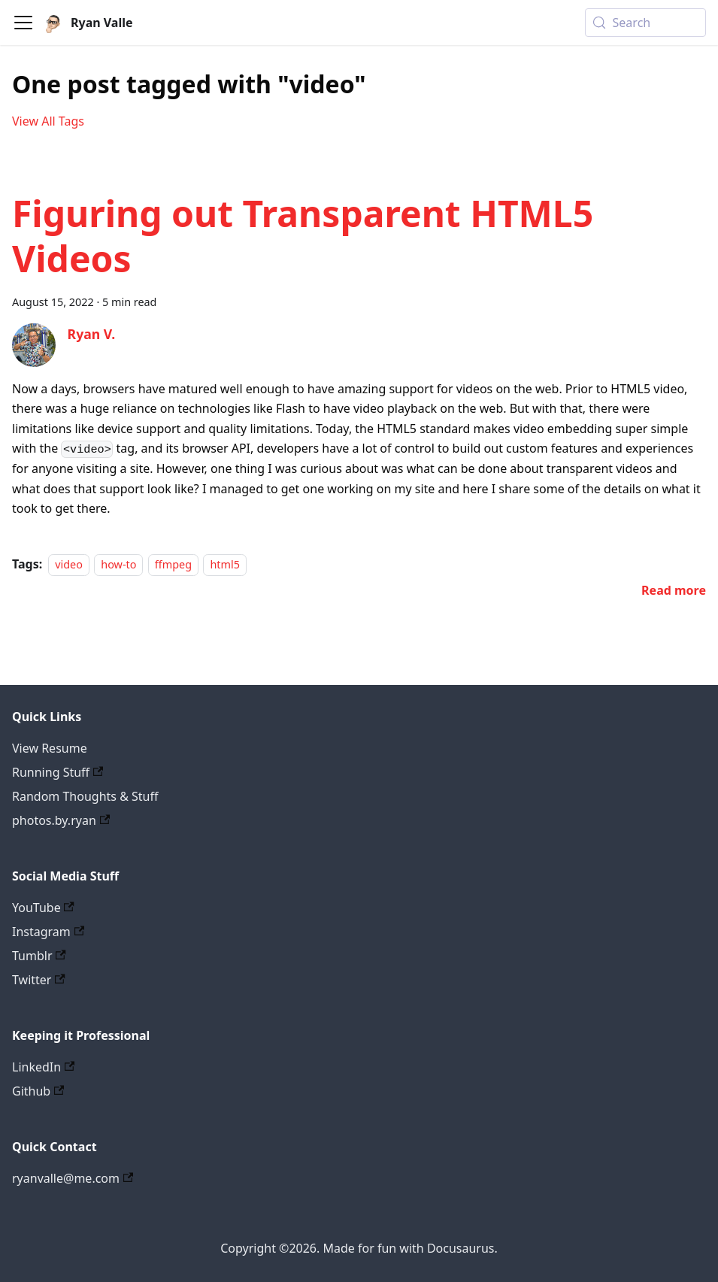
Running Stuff (57, 772)
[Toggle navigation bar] (23, 22)
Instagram (48, 931)
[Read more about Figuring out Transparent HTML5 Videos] (673, 590)
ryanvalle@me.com (72, 1178)
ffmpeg (173, 564)
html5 (225, 564)
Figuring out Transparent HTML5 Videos (302, 236)
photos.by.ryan (61, 820)
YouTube (43, 907)
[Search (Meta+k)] (645, 22)
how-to (118, 564)
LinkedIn (43, 1067)
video (69, 564)
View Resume (49, 748)
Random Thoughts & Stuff (85, 796)
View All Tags (48, 121)
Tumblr (39, 955)
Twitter (38, 979)
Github (38, 1091)
